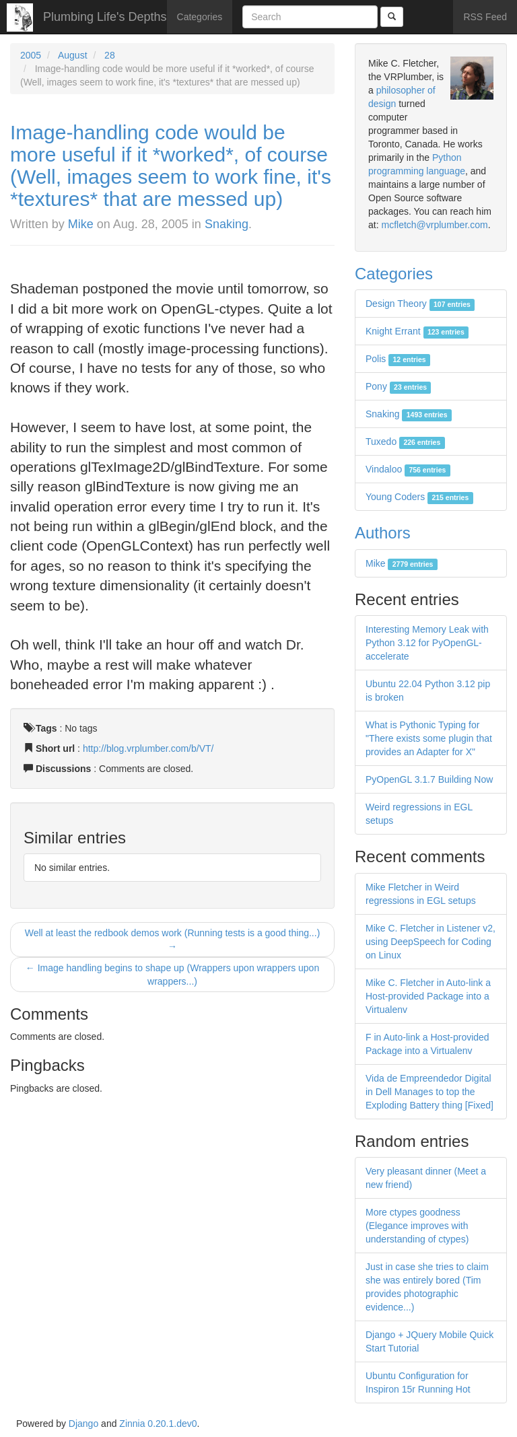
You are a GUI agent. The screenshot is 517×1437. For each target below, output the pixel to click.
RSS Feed (485, 16)
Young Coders (419, 496)
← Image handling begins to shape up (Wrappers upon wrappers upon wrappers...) (172, 974)
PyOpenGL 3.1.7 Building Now (429, 779)
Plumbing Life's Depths (105, 17)
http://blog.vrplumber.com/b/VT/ (148, 748)
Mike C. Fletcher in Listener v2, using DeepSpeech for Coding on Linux (430, 941)
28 (109, 55)
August (73, 55)
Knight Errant (417, 331)
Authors (383, 533)
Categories (200, 16)
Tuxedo (405, 441)
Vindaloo (408, 469)
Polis (398, 358)
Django (83, 1423)
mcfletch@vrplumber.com (434, 224)
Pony (398, 386)
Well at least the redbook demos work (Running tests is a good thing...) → (172, 939)
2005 (30, 55)
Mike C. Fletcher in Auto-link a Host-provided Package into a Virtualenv (428, 996)
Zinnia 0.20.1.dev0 (158, 1423)
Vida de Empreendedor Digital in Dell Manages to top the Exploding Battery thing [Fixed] (429, 1092)
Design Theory (420, 303)
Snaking (226, 224)
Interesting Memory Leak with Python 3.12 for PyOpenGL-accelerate (427, 643)
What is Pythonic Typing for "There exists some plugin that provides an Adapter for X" (429, 738)
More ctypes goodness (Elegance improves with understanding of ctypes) (417, 1226)
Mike (81, 224)
